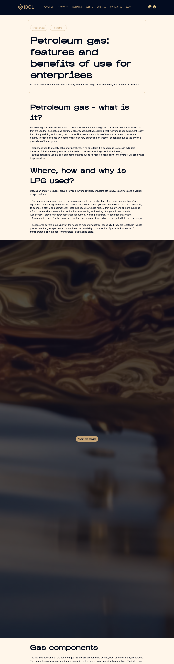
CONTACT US (116, 7)
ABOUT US (48, 7)
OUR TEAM (101, 7)
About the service (87, 439)
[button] (63, 7)
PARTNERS (77, 7)
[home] (26, 7)
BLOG (128, 7)
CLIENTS (89, 7)
